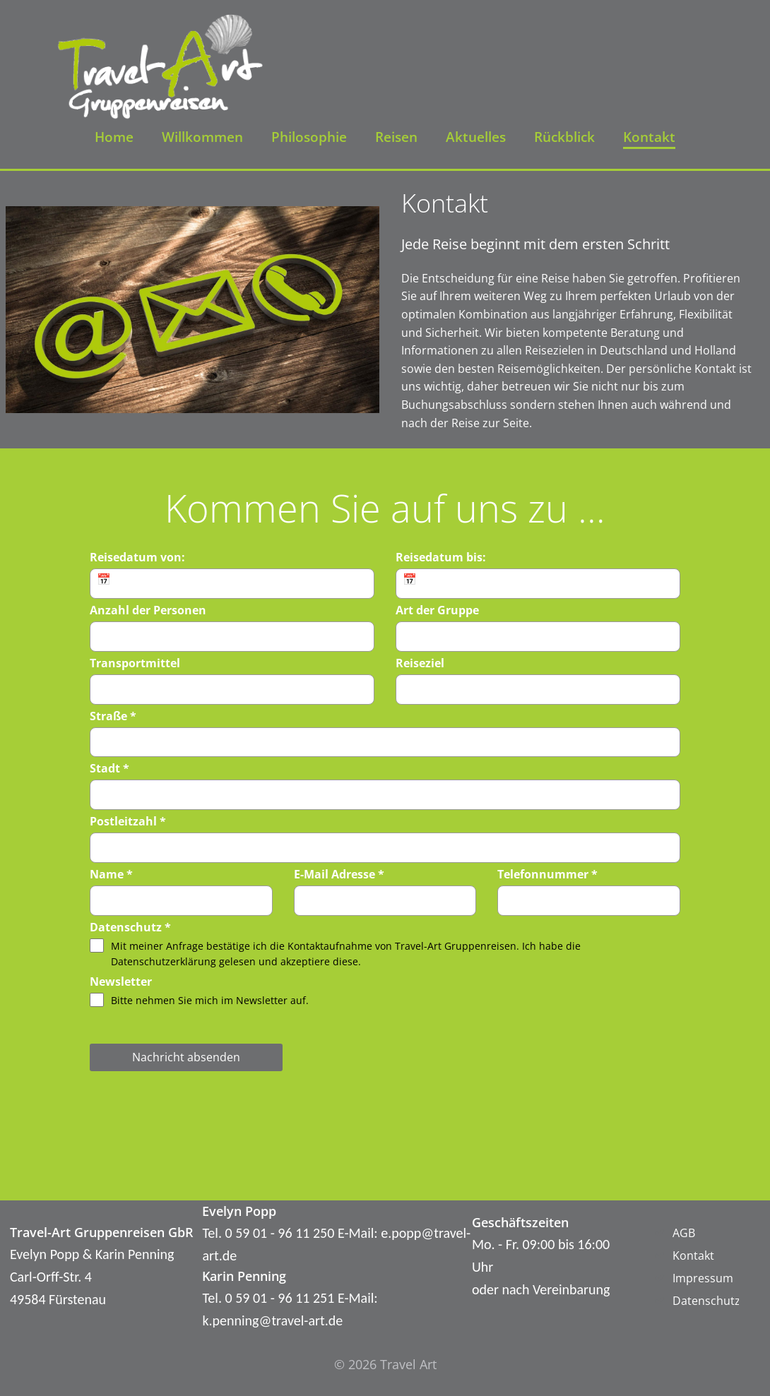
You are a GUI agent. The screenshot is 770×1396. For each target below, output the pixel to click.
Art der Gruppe (437, 610)
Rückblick (564, 136)
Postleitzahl (128, 821)
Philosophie (309, 136)
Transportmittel (135, 663)
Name (111, 874)
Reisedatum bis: (441, 557)
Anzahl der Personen (148, 610)
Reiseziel (420, 663)
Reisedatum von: (137, 557)
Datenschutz (130, 927)
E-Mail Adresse (339, 874)
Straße (113, 716)
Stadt (109, 768)
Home (114, 136)
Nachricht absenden (186, 1057)
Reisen (396, 136)
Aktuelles (476, 136)
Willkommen (202, 136)
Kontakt (649, 136)
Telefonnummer (547, 874)
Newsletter (121, 981)
